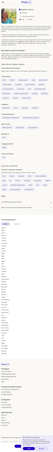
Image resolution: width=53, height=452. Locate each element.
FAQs (2, 382)
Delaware (3, 246)
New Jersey (4, 302)
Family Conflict (20, 89)
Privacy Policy (5, 441)
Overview (4, 402)
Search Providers (6, 371)
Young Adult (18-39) (32, 127)
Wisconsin (3, 351)
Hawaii (3, 253)
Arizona (3, 233)
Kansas (3, 266)
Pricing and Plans (6, 407)
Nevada (3, 297)
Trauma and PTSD (26, 98)
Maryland (3, 276)
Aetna (4, 176)
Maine (2, 274)
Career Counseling (7, 84)
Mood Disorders (6, 93)
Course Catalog (6, 392)
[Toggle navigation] (2, 2)
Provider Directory (6, 394)
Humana (4, 185)
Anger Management (23, 80)
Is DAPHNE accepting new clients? (11, 202)
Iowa (2, 263)
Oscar (37, 185)
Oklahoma (4, 317)
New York (3, 307)
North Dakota (4, 312)
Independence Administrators (17, 185)
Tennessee (4, 333)
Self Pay (4, 189)
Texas (2, 335)
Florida (3, 248)
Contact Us (4, 425)
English (4, 147)
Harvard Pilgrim (37, 180)
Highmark (48, 180)
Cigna (4, 180)
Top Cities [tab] (17, 224)
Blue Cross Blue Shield (41, 176)
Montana (3, 292)
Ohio (2, 315)
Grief (29, 89)
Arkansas (3, 235)
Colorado (3, 240)
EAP (10, 180)
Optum (30, 185)
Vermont (16, 108)
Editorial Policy (5, 423)
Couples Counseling (29, 84)
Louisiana (3, 271)
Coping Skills (18, 84)
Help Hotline (5, 379)
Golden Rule (27, 180)
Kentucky (3, 269)
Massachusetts (6, 108)
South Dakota (4, 330)
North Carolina (5, 310)
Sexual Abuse (6, 98)
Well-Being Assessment (8, 374)
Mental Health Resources (8, 376)
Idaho (2, 256)
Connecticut (4, 243)
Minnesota (4, 284)
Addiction (12, 80)
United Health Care (29, 189)
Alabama (3, 228)
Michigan (3, 281)
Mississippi (4, 287)
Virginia (3, 343)
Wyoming (3, 353)
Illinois (2, 258)
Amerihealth (21, 176)
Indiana (3, 261)
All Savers (12, 176)
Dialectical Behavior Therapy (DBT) (31, 117)
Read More (42, 448)
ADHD (4, 80)
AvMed (29, 176)
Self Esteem (34, 93)
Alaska (3, 230)
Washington (4, 346)
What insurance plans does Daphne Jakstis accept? (16, 207)
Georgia (3, 251)
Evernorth (18, 180)
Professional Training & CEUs (10, 389)
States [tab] (5, 224)
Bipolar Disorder (43, 80)
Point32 (45, 185)
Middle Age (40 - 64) (7, 127)
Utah (2, 338)
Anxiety (33, 80)
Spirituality (15, 98)
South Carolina (5, 328)
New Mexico (4, 305)
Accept (29, 448)
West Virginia (4, 348)
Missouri (3, 289)
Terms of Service (13, 441)
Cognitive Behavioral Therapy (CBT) (11, 117)
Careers (3, 420)
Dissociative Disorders (8, 89)
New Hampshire (5, 299)
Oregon (3, 320)
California (3, 238)
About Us (4, 415)
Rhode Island (25, 108)
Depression (41, 84)
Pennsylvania (35, 108)
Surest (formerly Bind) (15, 189)
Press (3, 417)
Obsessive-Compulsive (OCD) (21, 93)
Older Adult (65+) (20, 127)
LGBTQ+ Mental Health (40, 89)
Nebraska (3, 294)
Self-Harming (45, 93)
